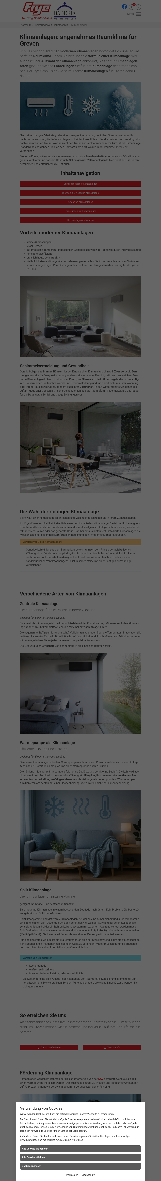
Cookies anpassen (31, 1166)
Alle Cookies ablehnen (33, 1157)
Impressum (72, 1175)
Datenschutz (88, 1175)
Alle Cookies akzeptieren (35, 1148)
